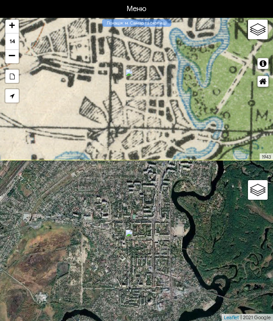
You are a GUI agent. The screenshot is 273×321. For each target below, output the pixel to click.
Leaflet (231, 317)
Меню (136, 8)
